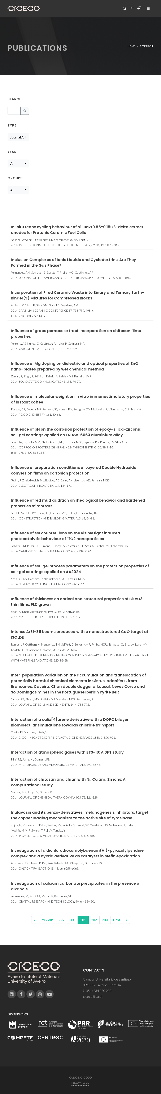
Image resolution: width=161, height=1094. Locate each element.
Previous (47, 920)
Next (116, 920)
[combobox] (18, 137)
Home (131, 45)
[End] (126, 920)
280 (72, 920)
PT (132, 8)
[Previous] (34, 920)
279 (61, 920)
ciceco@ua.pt (93, 996)
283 (105, 920)
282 (94, 920)
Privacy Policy (80, 1083)
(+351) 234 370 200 (97, 991)
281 (83, 920)
